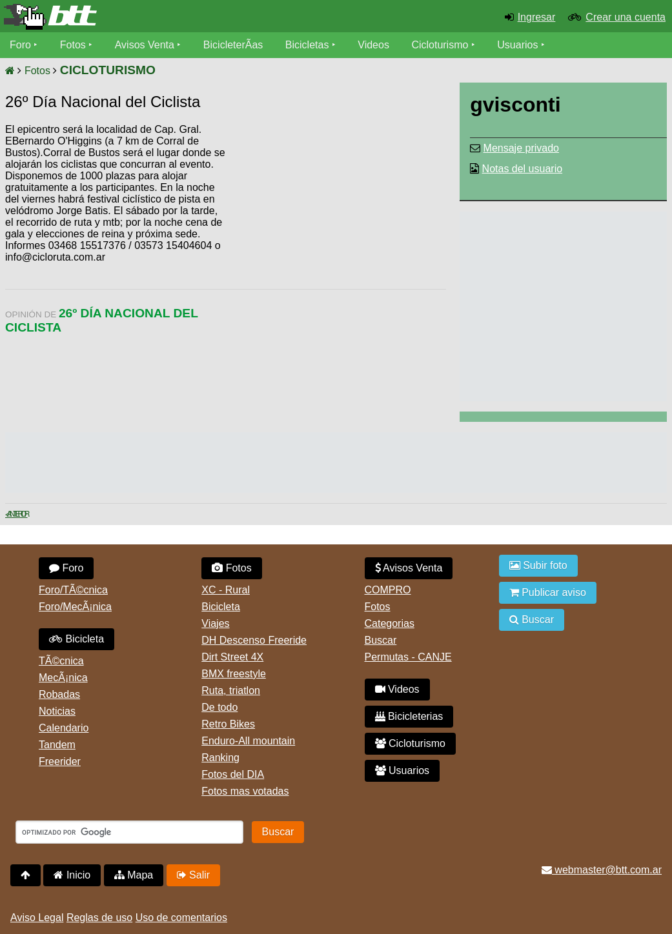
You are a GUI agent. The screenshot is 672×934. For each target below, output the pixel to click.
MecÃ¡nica (63, 677)
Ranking (220, 757)
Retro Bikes (228, 724)
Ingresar (537, 17)
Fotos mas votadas (245, 791)
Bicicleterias (409, 716)
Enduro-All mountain (248, 740)
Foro (20, 44)
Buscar (381, 640)
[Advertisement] (336, 222)
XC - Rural (225, 589)
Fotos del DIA (232, 774)
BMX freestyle (233, 673)
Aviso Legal (36, 917)
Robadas (59, 694)
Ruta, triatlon (230, 690)
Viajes (215, 623)
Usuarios (517, 44)
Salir (193, 874)
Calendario (63, 727)
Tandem (57, 744)
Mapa (133, 874)
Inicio (72, 874)
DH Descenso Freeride (254, 640)
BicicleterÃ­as (233, 44)
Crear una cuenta (625, 17)
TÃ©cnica (61, 660)
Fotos (73, 44)
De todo (219, 707)
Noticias (57, 711)
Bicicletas (308, 44)
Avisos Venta (144, 44)
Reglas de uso (99, 917)
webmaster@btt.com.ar (602, 869)
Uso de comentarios (181, 917)
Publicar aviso (547, 592)
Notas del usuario (522, 168)
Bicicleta (76, 638)
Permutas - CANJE (408, 656)
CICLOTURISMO (108, 70)
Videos (373, 44)
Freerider (60, 761)
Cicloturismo (439, 44)
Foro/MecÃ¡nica (75, 606)
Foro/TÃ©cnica (73, 589)
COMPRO (388, 589)
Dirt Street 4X (232, 656)
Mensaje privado (521, 148)
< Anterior (16, 514)
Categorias (389, 623)
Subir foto (538, 565)
